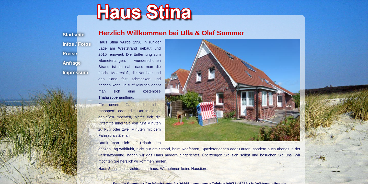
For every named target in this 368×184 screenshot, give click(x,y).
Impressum (75, 72)
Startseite (73, 34)
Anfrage (72, 63)
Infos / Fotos (77, 44)
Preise (70, 53)
